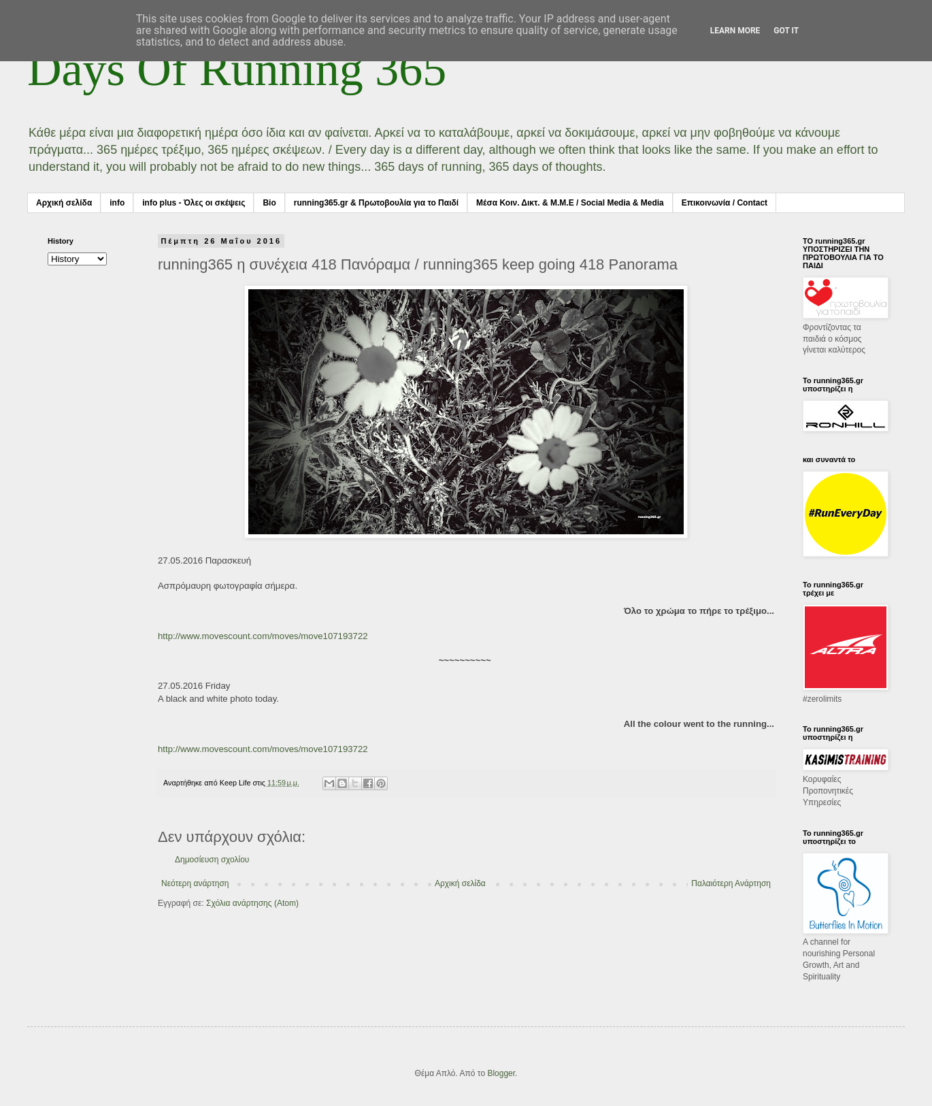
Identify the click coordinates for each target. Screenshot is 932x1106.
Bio (269, 203)
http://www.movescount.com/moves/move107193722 (263, 636)
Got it (786, 30)
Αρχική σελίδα (64, 203)
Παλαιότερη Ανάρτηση (731, 883)
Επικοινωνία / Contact (724, 203)
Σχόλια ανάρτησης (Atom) (252, 903)
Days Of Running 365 (236, 69)
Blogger (501, 1073)
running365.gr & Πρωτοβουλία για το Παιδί (376, 203)
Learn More (735, 30)
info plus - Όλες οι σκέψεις (193, 203)
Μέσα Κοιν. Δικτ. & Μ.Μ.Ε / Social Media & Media (570, 203)
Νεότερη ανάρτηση (195, 883)
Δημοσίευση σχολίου (212, 859)
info (117, 203)
